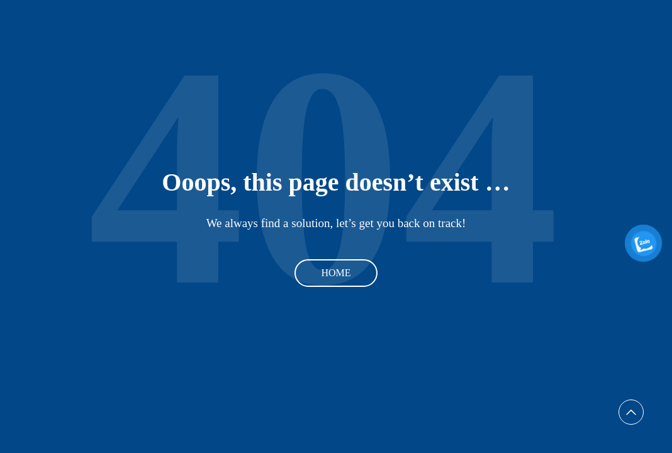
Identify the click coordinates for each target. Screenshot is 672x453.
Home (335, 272)
